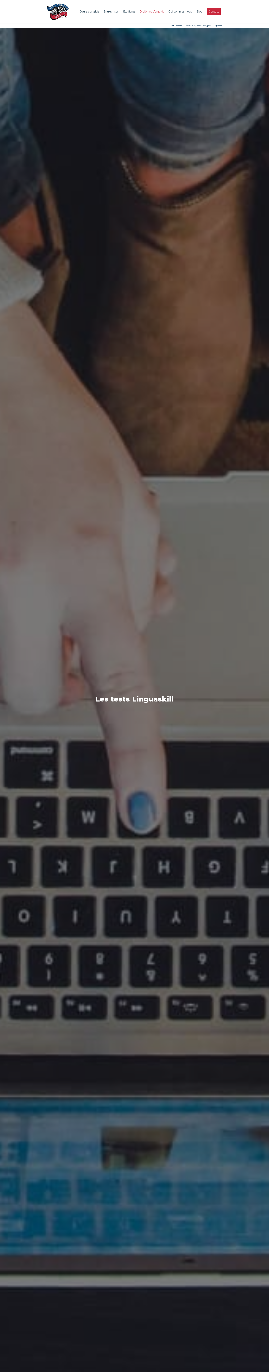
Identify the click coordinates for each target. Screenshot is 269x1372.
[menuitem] (89, 11)
